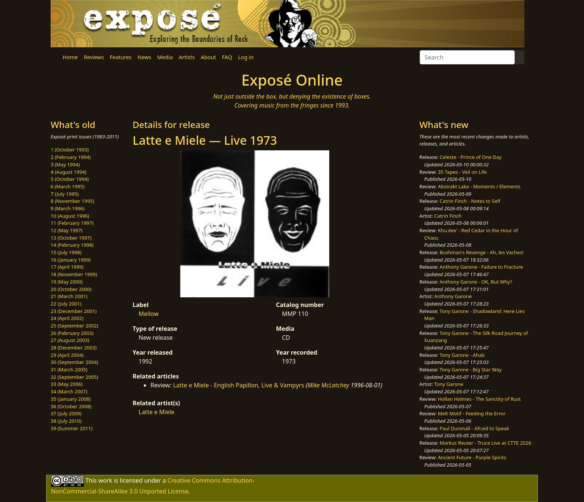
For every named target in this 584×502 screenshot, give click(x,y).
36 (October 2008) (71, 406)
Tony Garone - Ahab (462, 355)
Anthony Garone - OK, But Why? (475, 281)
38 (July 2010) (66, 421)
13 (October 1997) (71, 237)
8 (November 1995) (72, 201)
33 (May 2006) (67, 384)
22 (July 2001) (66, 303)
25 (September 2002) (74, 325)
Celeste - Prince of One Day (470, 157)
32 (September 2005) (74, 377)
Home (70, 57)
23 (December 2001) (73, 311)
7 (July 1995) (65, 194)
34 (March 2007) (69, 391)
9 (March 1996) (68, 208)
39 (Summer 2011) (71, 428)
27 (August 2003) (70, 340)
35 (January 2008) (71, 399)
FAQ (227, 57)
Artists (187, 57)
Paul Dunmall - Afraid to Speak (474, 428)
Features (120, 57)
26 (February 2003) (72, 333)
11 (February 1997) (72, 223)
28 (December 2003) (73, 347)
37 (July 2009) (66, 413)
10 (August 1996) (70, 215)
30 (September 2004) (74, 362)
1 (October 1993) (70, 149)
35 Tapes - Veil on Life (462, 172)
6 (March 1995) (68, 186)
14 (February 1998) (72, 245)
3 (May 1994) (65, 164)
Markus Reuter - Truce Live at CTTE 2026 (485, 442)
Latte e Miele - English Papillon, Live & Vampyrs (238, 385)
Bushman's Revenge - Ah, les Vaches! (481, 252)
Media (165, 57)
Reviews (94, 57)
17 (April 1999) (67, 266)
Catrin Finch (447, 215)
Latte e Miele (156, 412)
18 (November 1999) (74, 274)
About (208, 57)
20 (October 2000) (71, 289)
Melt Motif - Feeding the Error (472, 413)
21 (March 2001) (69, 296)
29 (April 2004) (67, 355)
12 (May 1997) (67, 230)
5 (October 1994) (70, 179)
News (144, 57)
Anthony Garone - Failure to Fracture (481, 266)
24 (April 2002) (67, 318)
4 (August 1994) (68, 172)
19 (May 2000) (67, 281)
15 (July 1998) (66, 252)
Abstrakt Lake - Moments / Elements (479, 186)
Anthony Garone (453, 296)
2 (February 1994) (71, 157)
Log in (245, 57)
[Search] (467, 57)
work (105, 480)
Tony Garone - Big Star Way (470, 369)
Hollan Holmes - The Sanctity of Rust (479, 399)
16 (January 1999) (71, 259)
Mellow (149, 314)
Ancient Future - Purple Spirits (472, 457)
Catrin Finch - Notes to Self (469, 201)
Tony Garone (448, 384)
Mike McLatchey (328, 385)
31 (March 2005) (69, 369)
